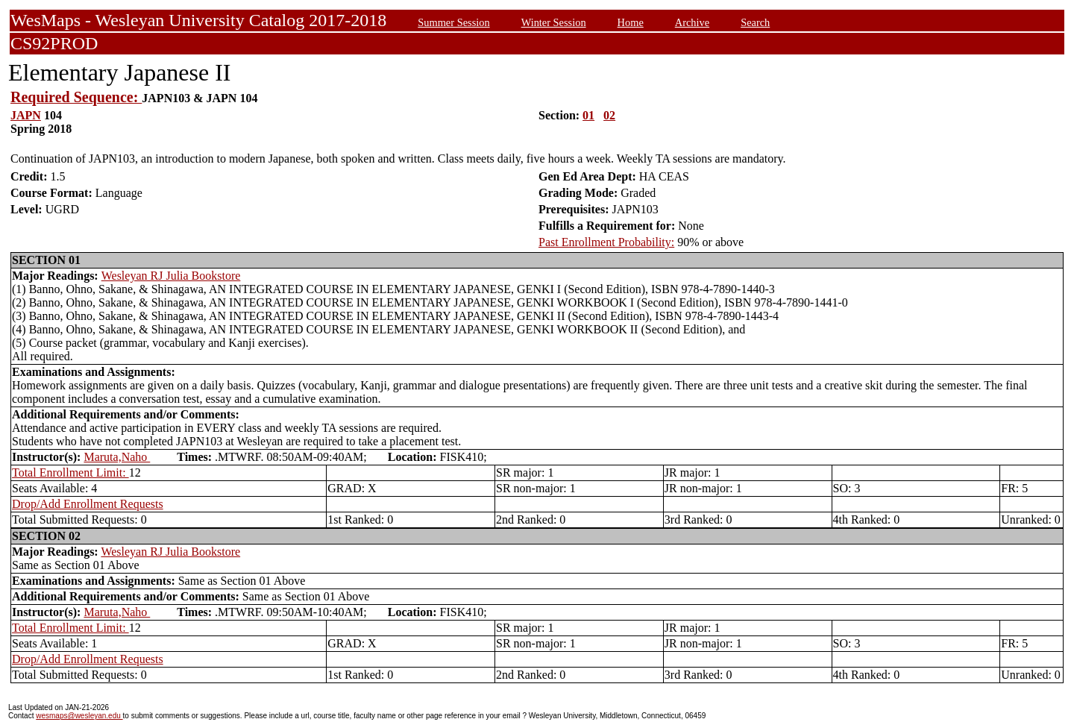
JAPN (25, 115)
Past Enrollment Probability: (606, 242)
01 (588, 115)
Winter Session (553, 22)
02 (609, 115)
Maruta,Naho (117, 457)
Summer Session (453, 22)
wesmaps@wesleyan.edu (79, 716)
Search (755, 22)
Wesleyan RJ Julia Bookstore (171, 275)
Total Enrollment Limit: (70, 472)
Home (631, 22)
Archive (692, 22)
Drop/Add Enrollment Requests (87, 503)
